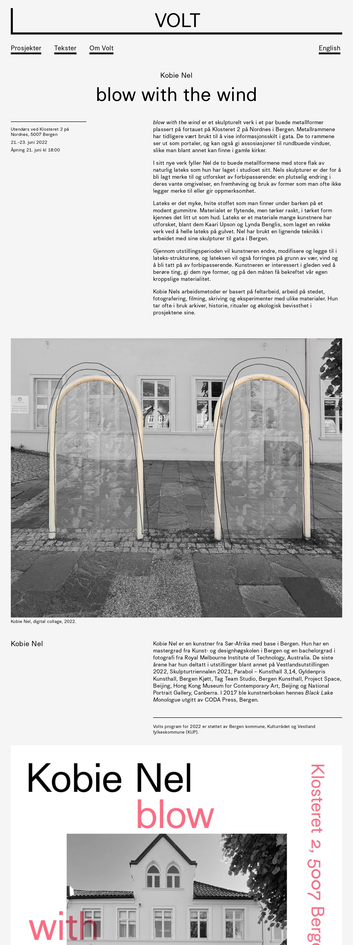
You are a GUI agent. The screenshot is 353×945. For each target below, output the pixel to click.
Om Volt (101, 48)
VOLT (177, 22)
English (329, 48)
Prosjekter (26, 48)
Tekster (65, 48)
